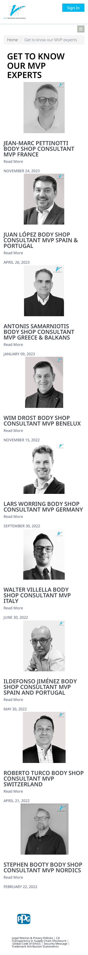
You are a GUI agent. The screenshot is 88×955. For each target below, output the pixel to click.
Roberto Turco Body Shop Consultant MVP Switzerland (44, 778)
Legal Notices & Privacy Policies (33, 938)
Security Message (55, 944)
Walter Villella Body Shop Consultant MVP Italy (37, 595)
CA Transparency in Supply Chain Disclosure (39, 939)
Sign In (73, 7)
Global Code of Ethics (26, 944)
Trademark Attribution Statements (35, 946)
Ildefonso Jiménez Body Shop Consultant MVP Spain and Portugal (40, 686)
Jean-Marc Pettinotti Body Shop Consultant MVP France (39, 148)
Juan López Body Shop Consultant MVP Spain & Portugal (41, 240)
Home (12, 39)
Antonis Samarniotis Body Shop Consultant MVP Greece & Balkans (39, 331)
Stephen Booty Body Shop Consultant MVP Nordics (43, 867)
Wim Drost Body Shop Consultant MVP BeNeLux (42, 420)
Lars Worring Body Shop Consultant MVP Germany (43, 506)
